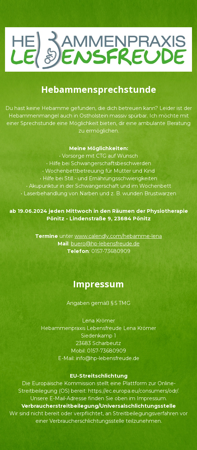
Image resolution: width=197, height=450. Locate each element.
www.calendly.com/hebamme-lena (118, 236)
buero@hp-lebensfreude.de (105, 243)
